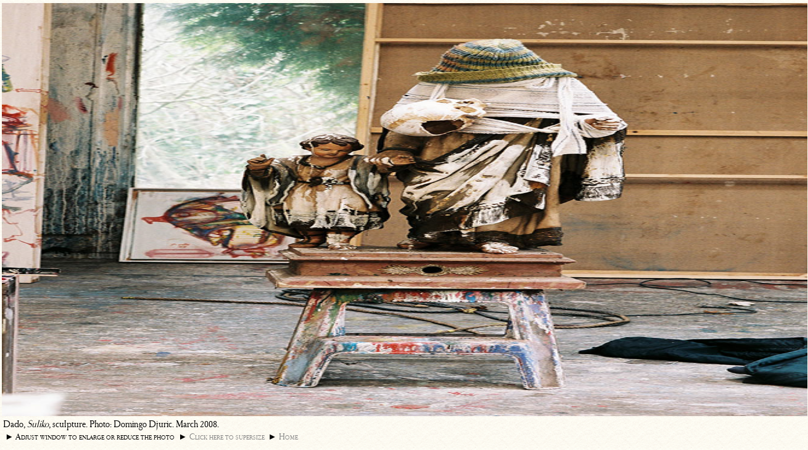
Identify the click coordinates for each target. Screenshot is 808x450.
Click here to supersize (227, 437)
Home (288, 437)
